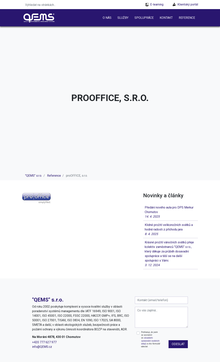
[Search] (46, 4)
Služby (122, 18)
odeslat (178, 344)
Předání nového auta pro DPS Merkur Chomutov (171, 212)
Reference (187, 18)
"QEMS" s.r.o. (33, 175)
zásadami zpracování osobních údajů (150, 341)
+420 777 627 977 (44, 342)
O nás (107, 18)
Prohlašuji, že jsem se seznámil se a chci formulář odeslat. (150, 339)
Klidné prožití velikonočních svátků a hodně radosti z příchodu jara (171, 229)
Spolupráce (144, 18)
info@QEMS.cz (42, 347)
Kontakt (166, 18)
